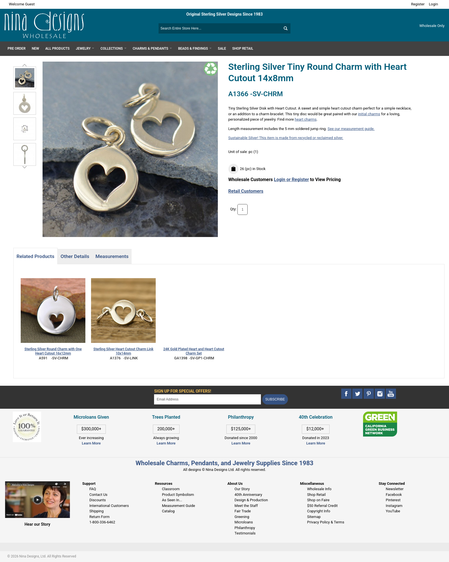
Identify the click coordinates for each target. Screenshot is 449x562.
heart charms (306, 119)
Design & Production (251, 500)
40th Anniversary (248, 494)
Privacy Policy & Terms (325, 522)
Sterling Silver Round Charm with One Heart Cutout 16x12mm (53, 351)
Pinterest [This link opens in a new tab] (393, 500)
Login (433, 4)
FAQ (92, 489)
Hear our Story (37, 524)
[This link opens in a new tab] (380, 414)
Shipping (96, 511)
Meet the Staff (246, 506)
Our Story (242, 489)
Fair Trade (243, 511)
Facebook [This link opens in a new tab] (394, 494)
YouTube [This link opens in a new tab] (393, 511)
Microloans (244, 522)
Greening (242, 517)
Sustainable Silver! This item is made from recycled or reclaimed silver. (285, 138)
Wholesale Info (319, 489)
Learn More (91, 443)
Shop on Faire (318, 500)
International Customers (109, 506)
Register (418, 4)
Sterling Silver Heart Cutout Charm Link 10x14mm (123, 351)
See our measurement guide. (351, 129)
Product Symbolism (178, 494)
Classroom (171, 489)
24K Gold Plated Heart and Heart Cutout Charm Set (193, 351)
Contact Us (98, 494)
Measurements (112, 256)
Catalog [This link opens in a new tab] (168, 511)
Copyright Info (318, 511)
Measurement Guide (178, 506)
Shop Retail (316, 494)
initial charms (369, 114)
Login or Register (291, 179)
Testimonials (245, 533)
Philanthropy (245, 528)
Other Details (75, 256)
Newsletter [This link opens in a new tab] (395, 489)
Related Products (35, 256)
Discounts (97, 500)
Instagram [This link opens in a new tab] (394, 506)
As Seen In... (172, 500)
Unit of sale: (238, 152)
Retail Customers (246, 191)
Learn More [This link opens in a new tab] (166, 443)
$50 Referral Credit (322, 506)
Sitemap (314, 517)
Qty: (233, 209)
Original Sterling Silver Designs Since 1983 (224, 14)
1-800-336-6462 (102, 522)
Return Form (99, 517)
